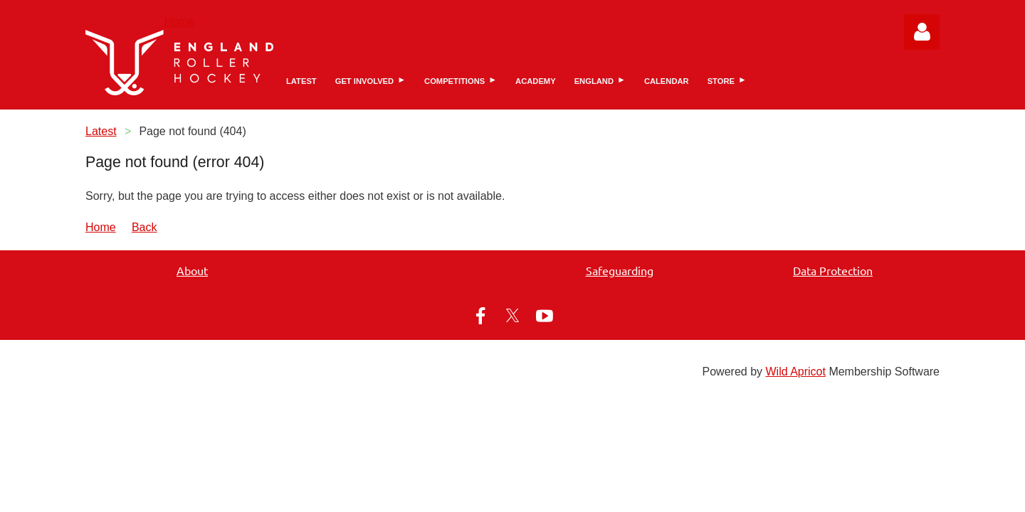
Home (179, 22)
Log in (922, 32)
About (192, 270)
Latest (101, 131)
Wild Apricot (795, 372)
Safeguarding (619, 270)
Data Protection (833, 270)
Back (144, 227)
